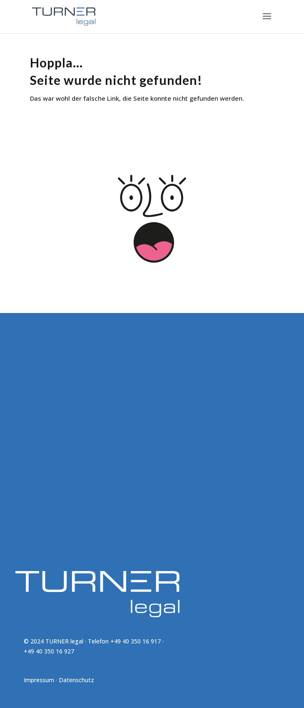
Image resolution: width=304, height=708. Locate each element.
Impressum (39, 680)
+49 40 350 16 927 (49, 651)
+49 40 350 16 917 (135, 641)
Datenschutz (76, 680)
